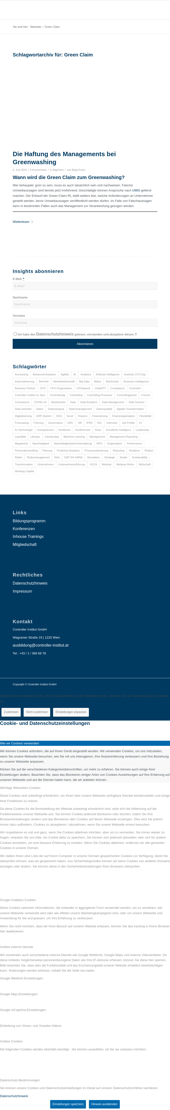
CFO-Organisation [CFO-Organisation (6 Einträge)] (61, 388)
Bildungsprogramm (29, 521)
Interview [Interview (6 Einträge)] (112, 422)
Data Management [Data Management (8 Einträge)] (113, 402)
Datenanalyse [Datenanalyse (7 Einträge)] (56, 408)
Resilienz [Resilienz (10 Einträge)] (134, 450)
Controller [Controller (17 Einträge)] (135, 388)
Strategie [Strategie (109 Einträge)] (109, 457)
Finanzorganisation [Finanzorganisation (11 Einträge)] (123, 416)
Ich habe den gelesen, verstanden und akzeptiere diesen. (77, 334)
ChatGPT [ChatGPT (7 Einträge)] (100, 388)
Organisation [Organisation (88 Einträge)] (114, 443)
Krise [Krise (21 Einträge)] (98, 429)
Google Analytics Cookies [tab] (18, 900)
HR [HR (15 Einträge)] (80, 422)
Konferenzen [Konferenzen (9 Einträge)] (82, 429)
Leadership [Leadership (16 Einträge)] (142, 429)
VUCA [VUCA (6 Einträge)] (93, 464)
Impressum (22, 591)
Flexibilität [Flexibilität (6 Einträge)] (145, 416)
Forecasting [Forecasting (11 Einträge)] (22, 422)
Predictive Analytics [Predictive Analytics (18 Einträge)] (68, 450)
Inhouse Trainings (28, 536)
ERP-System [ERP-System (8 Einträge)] (44, 416)
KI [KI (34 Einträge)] (140, 422)
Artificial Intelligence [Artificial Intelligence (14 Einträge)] (108, 374)
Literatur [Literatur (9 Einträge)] (35, 436)
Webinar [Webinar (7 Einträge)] (107, 464)
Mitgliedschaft (25, 544)
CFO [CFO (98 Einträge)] (43, 388)
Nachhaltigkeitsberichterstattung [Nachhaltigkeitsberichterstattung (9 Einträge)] (73, 443)
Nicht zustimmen (37, 712)
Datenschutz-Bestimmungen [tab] (20, 1080)
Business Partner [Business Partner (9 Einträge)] (25, 388)
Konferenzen (24, 529)
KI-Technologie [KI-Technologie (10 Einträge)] (24, 429)
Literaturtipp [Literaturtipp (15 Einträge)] (52, 436)
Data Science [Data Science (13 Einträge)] (136, 402)
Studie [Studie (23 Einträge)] (123, 457)
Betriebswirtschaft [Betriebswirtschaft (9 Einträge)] (64, 381)
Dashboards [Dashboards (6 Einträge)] (58, 402)
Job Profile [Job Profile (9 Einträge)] (128, 422)
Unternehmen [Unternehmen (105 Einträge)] (46, 464)
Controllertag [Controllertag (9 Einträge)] (57, 395)
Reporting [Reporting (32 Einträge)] (118, 450)
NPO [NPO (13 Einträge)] (100, 443)
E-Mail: (18, 279)
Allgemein (58, 169)
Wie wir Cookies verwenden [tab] (19, 743)
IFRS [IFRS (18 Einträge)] (89, 422)
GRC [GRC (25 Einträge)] (70, 422)
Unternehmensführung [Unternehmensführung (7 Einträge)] (71, 464)
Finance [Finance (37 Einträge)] (82, 416)
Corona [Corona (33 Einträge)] (145, 395)
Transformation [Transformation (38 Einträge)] (24, 464)
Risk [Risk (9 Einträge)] (56, 457)
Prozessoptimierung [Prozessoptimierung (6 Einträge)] (96, 450)
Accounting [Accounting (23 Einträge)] (21, 374)
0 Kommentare (38, 169)
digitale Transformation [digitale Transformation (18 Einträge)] (130, 408)
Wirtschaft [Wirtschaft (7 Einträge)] (145, 464)
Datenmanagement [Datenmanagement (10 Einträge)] (80, 408)
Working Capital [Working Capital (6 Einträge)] (24, 471)
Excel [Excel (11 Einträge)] (70, 416)
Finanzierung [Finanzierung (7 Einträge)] (100, 416)
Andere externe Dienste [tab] (16, 947)
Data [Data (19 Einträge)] (73, 402)
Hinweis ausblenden (104, 1104)
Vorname (19, 315)
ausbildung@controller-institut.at (40, 645)
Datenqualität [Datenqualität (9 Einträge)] (104, 408)
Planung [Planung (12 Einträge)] (47, 450)
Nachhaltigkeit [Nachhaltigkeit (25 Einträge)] (40, 443)
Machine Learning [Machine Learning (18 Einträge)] (74, 436)
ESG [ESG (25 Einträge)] (59, 416)
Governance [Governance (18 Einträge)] (55, 422)
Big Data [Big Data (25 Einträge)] (84, 381)
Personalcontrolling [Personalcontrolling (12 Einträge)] (26, 450)
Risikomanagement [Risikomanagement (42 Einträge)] (38, 457)
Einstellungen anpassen (71, 712)
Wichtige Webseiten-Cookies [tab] (20, 788)
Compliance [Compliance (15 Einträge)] (118, 388)
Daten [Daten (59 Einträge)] (39, 408)
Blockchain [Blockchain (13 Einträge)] (112, 381)
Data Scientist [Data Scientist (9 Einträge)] (23, 408)
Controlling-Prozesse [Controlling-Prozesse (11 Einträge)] (99, 395)
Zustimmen (11, 712)
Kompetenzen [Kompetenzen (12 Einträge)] (45, 429)
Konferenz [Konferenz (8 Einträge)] (64, 429)
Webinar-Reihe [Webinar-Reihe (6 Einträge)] (125, 464)
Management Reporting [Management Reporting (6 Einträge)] (124, 436)
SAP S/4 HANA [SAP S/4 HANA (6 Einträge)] (73, 457)
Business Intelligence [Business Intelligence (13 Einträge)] (136, 381)
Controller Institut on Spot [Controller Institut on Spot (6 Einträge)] (30, 395)
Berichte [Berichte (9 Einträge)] (44, 381)
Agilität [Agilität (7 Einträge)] (65, 374)
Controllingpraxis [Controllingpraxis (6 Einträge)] (127, 395)
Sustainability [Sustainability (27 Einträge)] (140, 457)
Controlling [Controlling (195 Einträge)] (76, 395)
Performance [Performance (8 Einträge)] (134, 443)
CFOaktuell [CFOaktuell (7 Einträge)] (83, 388)
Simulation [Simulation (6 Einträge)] (93, 457)
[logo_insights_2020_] (70, 10)
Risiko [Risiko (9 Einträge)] (18, 457)
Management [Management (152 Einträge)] (97, 436)
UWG (136, 190)
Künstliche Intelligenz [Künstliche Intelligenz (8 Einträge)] (118, 429)
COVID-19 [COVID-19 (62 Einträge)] (40, 402)
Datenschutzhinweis (55, 334)
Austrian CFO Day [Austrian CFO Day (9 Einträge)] (135, 374)
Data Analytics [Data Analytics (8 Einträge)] (88, 402)
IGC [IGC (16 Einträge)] (99, 422)
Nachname (20, 297)
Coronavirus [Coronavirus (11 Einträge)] (22, 402)
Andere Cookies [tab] (11, 1041)
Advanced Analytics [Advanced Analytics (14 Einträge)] (44, 374)
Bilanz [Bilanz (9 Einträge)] (97, 381)
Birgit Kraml (78, 169)
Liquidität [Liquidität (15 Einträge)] (20, 436)
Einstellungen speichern (68, 1104)
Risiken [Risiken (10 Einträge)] (149, 450)
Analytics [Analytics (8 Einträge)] (86, 374)
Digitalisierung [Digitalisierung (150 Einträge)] (23, 416)
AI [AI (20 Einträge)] (74, 374)
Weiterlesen (23, 222)
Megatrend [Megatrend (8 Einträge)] (21, 443)
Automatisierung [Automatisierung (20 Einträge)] (24, 381)
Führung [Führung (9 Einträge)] (39, 422)
